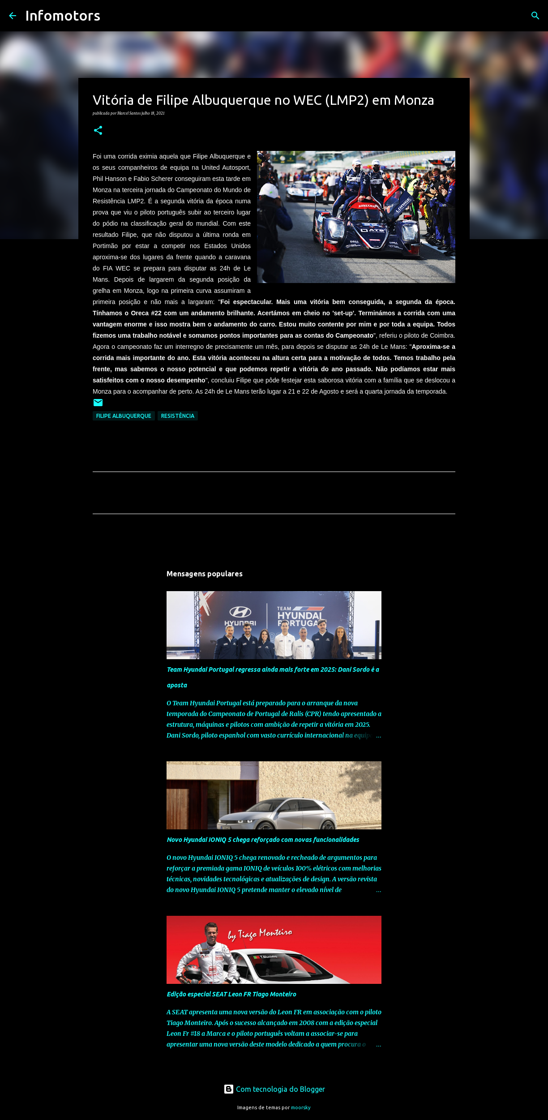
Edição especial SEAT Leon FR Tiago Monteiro (231, 994)
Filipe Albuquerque (123, 416)
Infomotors (62, 15)
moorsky (301, 1107)
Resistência (177, 416)
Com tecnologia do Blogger (274, 1089)
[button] (98, 131)
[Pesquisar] (112, 15)
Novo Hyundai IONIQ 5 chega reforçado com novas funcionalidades (263, 839)
